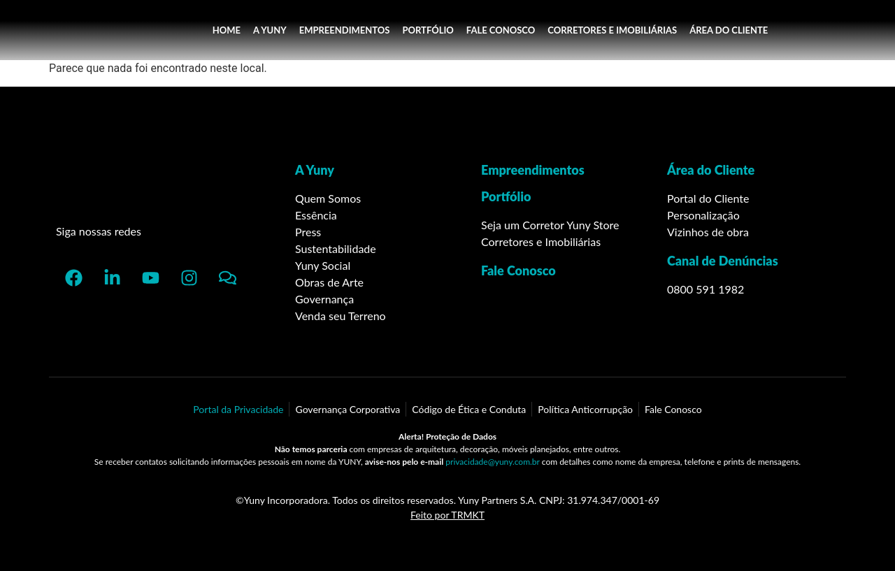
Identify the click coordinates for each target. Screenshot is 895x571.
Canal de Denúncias (722, 260)
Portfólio (506, 196)
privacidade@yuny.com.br (492, 461)
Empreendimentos (533, 170)
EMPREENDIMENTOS (344, 30)
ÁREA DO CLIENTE (728, 30)
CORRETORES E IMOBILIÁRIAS (612, 30)
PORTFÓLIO (427, 30)
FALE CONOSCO (500, 30)
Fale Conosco (518, 270)
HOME (227, 30)
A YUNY (270, 30)
